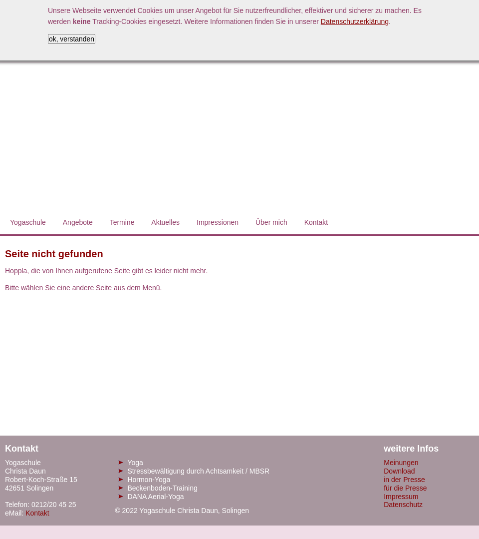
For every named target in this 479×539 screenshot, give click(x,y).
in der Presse (404, 480)
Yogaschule (28, 222)
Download (399, 471)
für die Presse (405, 488)
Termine (122, 222)
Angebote (78, 222)
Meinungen (401, 463)
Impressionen (218, 222)
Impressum (401, 497)
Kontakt (316, 222)
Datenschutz (403, 505)
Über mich (271, 222)
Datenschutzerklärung (355, 21)
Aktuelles (165, 222)
